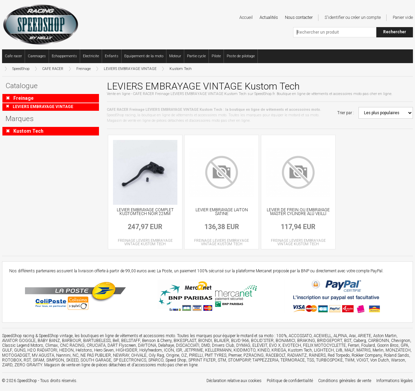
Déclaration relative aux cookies (234, 380)
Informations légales (394, 380)
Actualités (269, 17)
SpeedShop (20, 69)
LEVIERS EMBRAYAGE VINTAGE (130, 69)
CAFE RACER (52, 69)
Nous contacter (299, 17)
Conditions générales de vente (344, 380)
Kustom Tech (180, 69)
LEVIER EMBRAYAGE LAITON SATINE (222, 212)
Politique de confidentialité (290, 380)
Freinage (83, 69)
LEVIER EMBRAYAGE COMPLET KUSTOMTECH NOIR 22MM (145, 212)
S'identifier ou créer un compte (353, 17)
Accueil (246, 17)
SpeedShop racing (18, 335)
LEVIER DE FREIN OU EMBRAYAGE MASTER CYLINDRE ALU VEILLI (298, 212)
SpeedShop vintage (56, 335)
